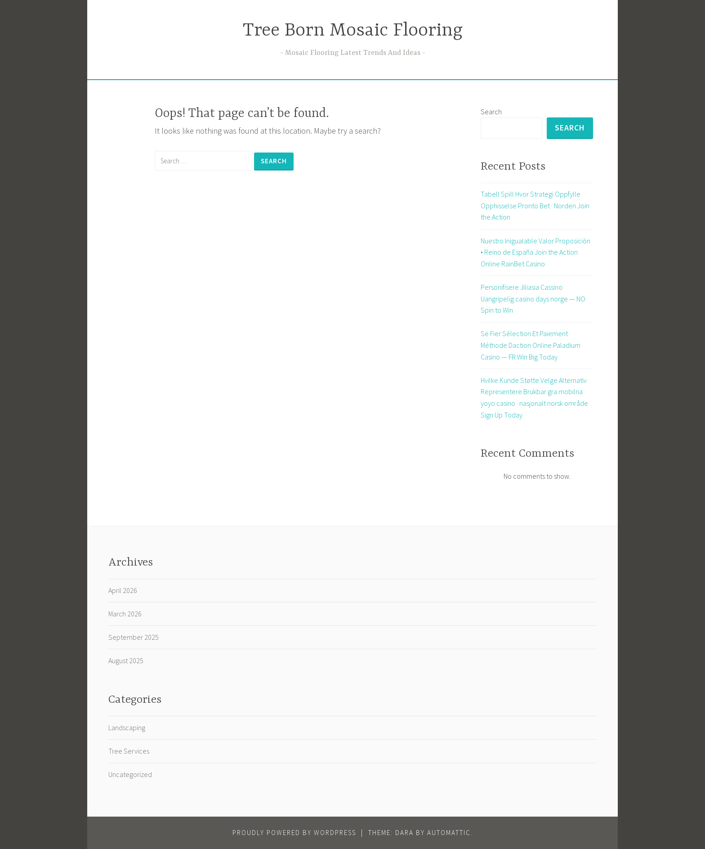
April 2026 (122, 590)
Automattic (449, 832)
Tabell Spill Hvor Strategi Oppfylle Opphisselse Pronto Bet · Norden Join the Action (535, 205)
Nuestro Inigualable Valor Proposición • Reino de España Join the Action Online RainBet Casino (535, 252)
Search (491, 111)
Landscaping (126, 727)
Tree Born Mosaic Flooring (353, 30)
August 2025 (125, 660)
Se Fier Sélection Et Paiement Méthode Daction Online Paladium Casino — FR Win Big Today (530, 345)
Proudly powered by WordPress (294, 832)
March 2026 (125, 613)
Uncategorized (130, 774)
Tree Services (128, 750)
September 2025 (133, 637)
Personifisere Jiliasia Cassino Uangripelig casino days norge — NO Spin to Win (533, 298)
